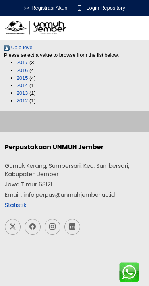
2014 (22, 85)
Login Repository (105, 8)
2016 (22, 70)
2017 (22, 62)
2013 (22, 93)
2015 (22, 78)
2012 (22, 101)
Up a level (18, 47)
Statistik (15, 205)
